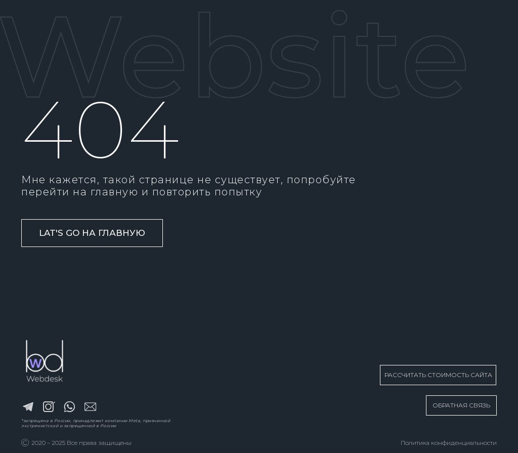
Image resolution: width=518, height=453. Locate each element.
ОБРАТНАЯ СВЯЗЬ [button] (461, 405)
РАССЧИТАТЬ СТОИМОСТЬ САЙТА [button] (438, 375)
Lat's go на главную (92, 233)
